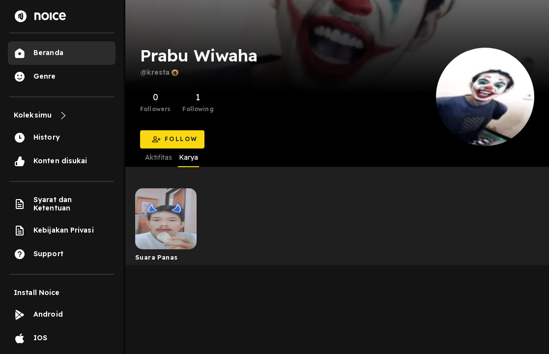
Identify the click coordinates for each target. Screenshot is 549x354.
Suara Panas (156, 257)
